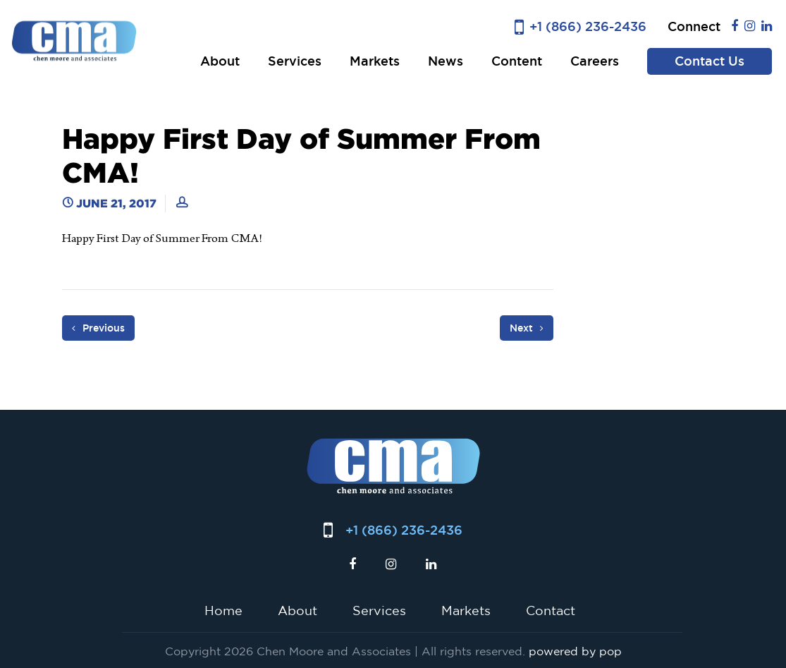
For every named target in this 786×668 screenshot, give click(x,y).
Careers (594, 61)
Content (516, 61)
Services (294, 61)
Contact (550, 610)
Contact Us (709, 61)
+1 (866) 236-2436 (587, 26)
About (220, 61)
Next (527, 328)
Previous (98, 328)
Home (223, 610)
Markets (375, 61)
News (445, 61)
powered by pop (575, 651)
